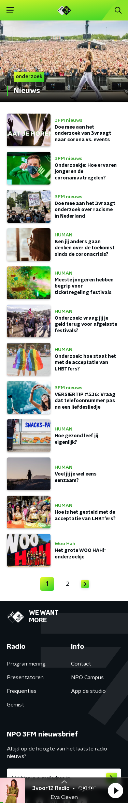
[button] (115, 790)
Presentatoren (25, 677)
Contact (81, 664)
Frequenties (22, 691)
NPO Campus (87, 677)
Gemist (15, 704)
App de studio (88, 691)
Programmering (26, 664)
